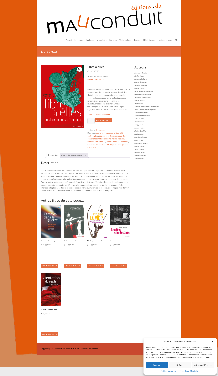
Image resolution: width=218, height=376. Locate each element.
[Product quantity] (91, 121)
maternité (91, 144)
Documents (100, 130)
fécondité (98, 139)
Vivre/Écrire (102, 40)
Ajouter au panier (106, 121)
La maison (79, 40)
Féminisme (106, 139)
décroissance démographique (110, 136)
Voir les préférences (203, 365)
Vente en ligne (125, 40)
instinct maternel (118, 139)
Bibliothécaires (149, 40)
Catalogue (90, 40)
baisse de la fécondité (114, 133)
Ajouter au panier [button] (51, 268)
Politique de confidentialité (188, 371)
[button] (212, 341)
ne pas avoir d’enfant (104, 144)
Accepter (157, 365)
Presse (137, 40)
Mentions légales (165, 40)
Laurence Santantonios (96, 79)
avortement (100, 133)
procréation (117, 144)
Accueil (69, 40)
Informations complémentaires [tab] (73, 155)
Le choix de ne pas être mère (117, 142)
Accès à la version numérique (98, 114)
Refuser (180, 365)
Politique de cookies (168, 371)
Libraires (113, 40)
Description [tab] (53, 155)
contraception (92, 136)
